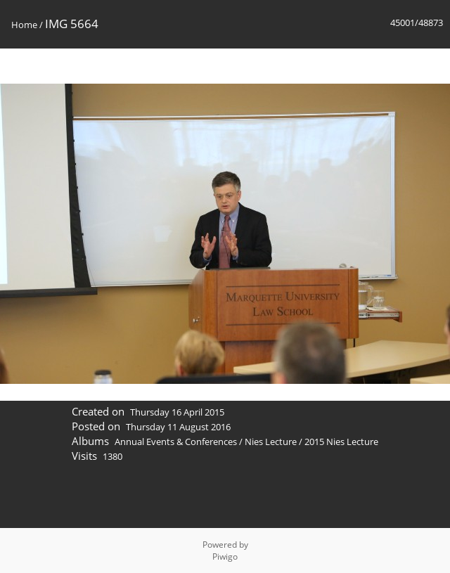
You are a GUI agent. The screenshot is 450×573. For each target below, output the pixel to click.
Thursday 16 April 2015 (177, 412)
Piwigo (225, 556)
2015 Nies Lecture (341, 441)
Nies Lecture (271, 441)
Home (24, 24)
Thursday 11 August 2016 (178, 426)
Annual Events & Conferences (176, 441)
